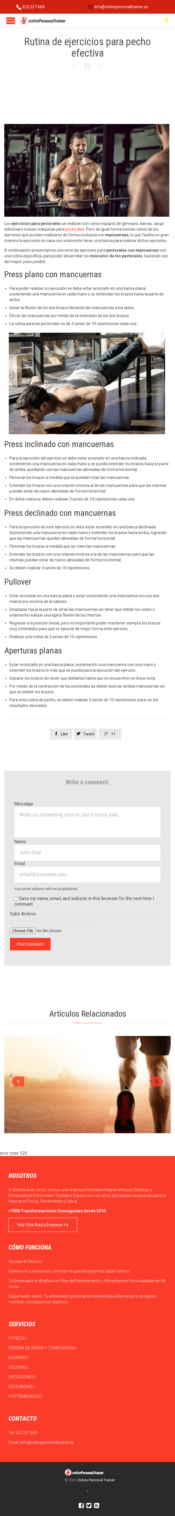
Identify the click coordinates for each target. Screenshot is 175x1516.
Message (23, 803)
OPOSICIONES (22, 1377)
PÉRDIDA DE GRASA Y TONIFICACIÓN (43, 1348)
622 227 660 (30, 7)
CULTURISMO (22, 1386)
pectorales (74, 229)
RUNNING (18, 1357)
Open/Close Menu (10, 21)
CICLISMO (18, 1367)
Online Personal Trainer (96, 1480)
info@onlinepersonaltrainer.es (118, 7)
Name (20, 841)
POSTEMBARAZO (26, 1396)
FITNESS (18, 1338)
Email (19, 863)
